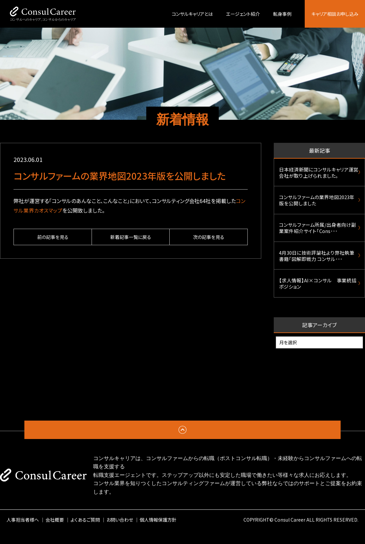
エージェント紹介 (243, 14)
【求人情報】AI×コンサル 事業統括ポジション (317, 296)
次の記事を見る (208, 237)
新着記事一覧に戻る (130, 237)
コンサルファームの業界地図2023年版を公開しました (316, 204)
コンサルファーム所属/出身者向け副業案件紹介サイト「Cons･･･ (317, 235)
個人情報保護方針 (158, 534)
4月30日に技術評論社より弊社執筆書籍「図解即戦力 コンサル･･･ (316, 265)
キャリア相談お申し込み (334, 14)
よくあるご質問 (85, 534)
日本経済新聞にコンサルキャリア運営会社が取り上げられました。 (316, 174)
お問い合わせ (119, 534)
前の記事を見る (53, 237)
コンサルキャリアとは (192, 14)
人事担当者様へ (23, 534)
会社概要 (54, 534)
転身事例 (282, 14)
